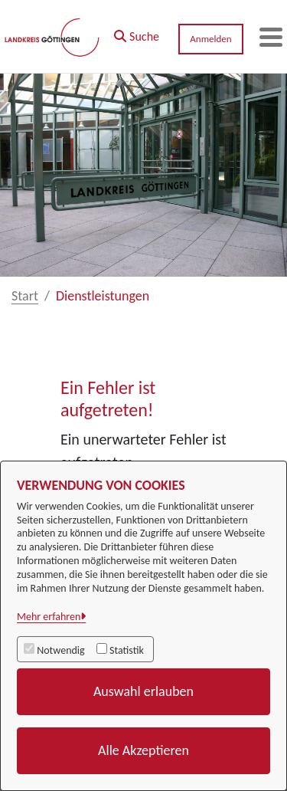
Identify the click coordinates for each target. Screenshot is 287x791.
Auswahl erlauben (143, 691)
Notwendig (60, 650)
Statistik (126, 650)
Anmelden (210, 38)
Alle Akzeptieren (143, 750)
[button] (136, 33)
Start (24, 295)
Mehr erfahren (48, 616)
